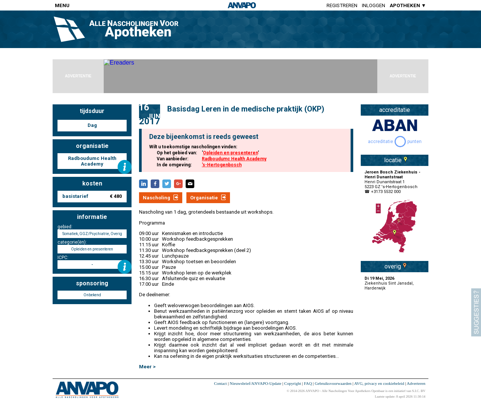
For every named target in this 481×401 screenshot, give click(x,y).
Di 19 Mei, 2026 (379, 278)
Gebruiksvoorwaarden (333, 383)
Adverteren (416, 383)
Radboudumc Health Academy (234, 158)
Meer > (147, 366)
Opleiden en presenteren (230, 152)
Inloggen (373, 5)
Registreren (342, 5)
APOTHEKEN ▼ (408, 5)
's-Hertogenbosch (222, 164)
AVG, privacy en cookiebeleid (379, 383)
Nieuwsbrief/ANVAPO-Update (255, 383)
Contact (220, 383)
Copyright (292, 383)
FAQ (308, 383)
